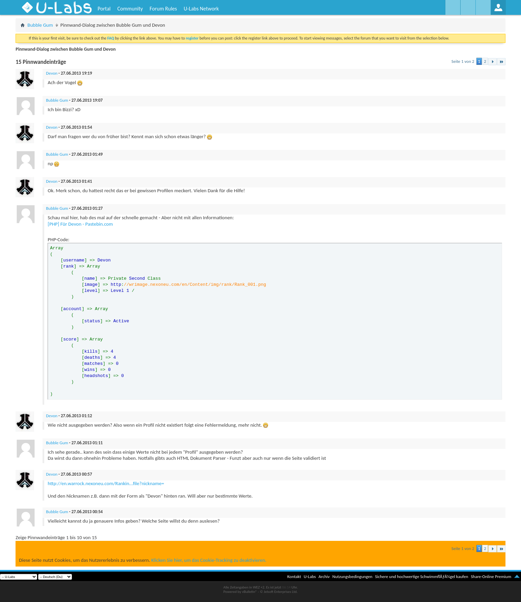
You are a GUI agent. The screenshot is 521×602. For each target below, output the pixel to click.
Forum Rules (163, 8)
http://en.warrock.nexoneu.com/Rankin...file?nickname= (106, 483)
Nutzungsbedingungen (352, 576)
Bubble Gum (40, 25)
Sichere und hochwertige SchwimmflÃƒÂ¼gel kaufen (421, 576)
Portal (104, 8)
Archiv (324, 576)
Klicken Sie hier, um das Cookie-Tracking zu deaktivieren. (208, 560)
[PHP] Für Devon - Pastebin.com (80, 224)
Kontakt (294, 576)
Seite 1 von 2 (462, 61)
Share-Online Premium (491, 576)
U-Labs (310, 576)
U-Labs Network (201, 8)
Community (130, 8)
